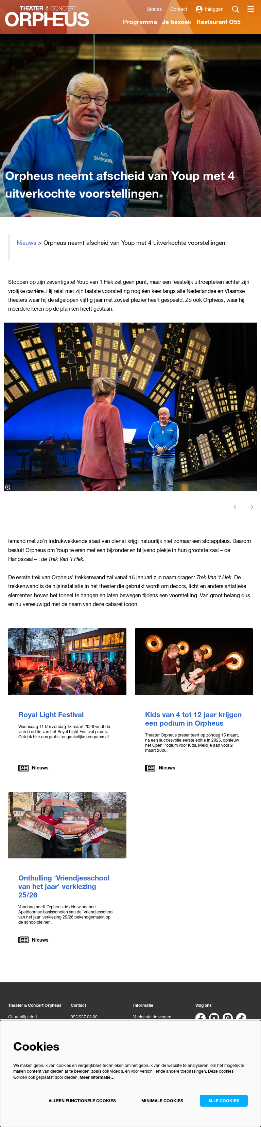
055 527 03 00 (84, 1016)
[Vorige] (234, 507)
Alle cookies (223, 1100)
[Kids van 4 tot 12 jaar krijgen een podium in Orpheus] (194, 661)
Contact (178, 9)
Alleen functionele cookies (82, 1100)
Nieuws (26, 242)
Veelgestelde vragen (152, 1016)
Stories (154, 9)
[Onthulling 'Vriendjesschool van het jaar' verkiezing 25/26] (67, 825)
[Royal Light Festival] (67, 661)
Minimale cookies (162, 1100)
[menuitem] (140, 21)
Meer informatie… (97, 1077)
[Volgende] (252, 507)
